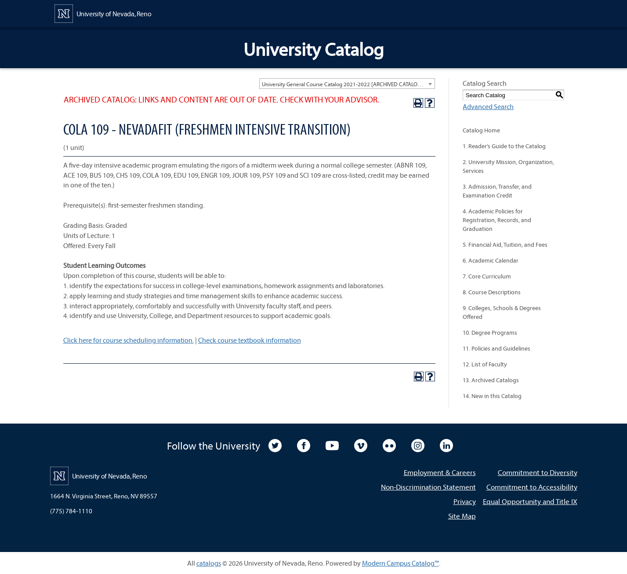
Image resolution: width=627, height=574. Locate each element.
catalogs (208, 563)
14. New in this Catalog (492, 396)
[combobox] (347, 83)
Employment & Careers (440, 472)
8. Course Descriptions (492, 292)
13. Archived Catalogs (491, 380)
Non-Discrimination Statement (428, 486)
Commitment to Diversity (537, 472)
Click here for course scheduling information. (128, 340)
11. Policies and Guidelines (496, 348)
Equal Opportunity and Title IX (530, 501)
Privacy (464, 501)
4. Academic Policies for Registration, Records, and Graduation (497, 220)
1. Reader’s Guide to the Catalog (504, 146)
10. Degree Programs (490, 332)
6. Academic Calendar (490, 260)
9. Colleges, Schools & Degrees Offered (502, 312)
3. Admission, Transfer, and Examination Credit (497, 191)
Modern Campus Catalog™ (400, 563)
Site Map (462, 515)
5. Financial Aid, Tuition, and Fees (505, 245)
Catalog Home (481, 130)
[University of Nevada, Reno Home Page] (103, 12)
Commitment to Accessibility (531, 486)
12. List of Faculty (485, 364)
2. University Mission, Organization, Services (508, 166)
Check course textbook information (249, 340)
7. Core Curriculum (487, 276)
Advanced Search (488, 106)
